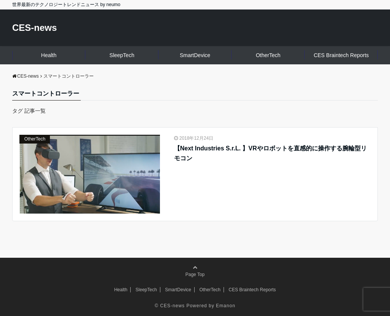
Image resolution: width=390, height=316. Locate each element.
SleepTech (121, 55)
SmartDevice (195, 55)
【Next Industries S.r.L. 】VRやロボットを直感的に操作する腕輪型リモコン (270, 153)
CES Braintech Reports (341, 55)
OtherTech (268, 55)
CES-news (34, 27)
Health (48, 55)
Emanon (225, 305)
